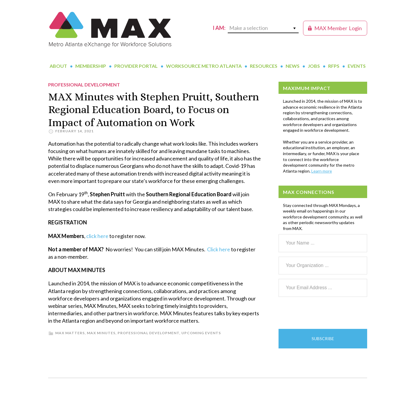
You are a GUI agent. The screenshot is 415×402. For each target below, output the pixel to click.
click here (97, 236)
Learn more (321, 170)
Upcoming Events (201, 333)
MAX (110, 29)
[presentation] (323, 312)
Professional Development (148, 333)
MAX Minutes (101, 333)
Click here (218, 249)
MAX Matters (70, 333)
